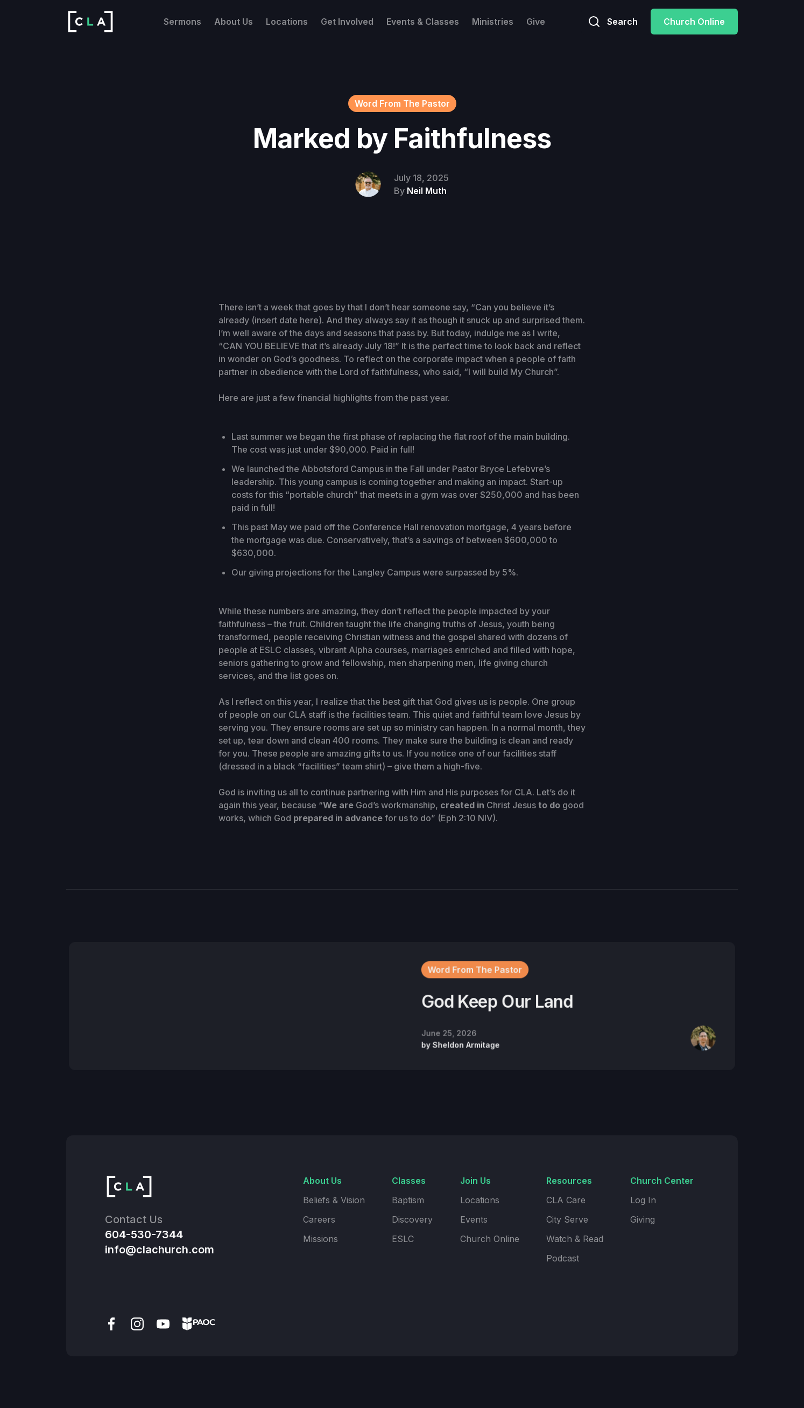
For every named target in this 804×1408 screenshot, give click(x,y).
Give (535, 21)
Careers (319, 1219)
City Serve (567, 1219)
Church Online (694, 21)
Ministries (492, 21)
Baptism (408, 1200)
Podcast (562, 1258)
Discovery (412, 1219)
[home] (90, 21)
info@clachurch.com (159, 1249)
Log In (643, 1200)
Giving (642, 1219)
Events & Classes (422, 21)
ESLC (403, 1238)
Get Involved (347, 21)
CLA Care (566, 1200)
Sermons (182, 21)
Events (474, 1219)
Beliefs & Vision (334, 1200)
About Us (233, 21)
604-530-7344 (144, 1234)
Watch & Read (574, 1238)
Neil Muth (427, 190)
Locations (287, 21)
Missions (320, 1238)
